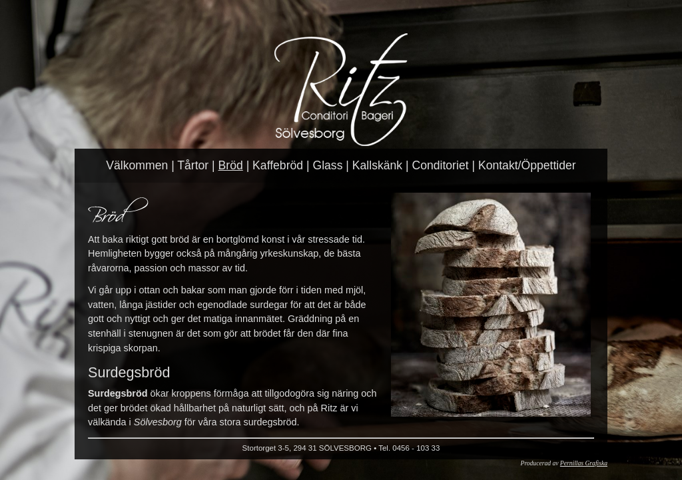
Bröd (230, 165)
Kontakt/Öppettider (527, 165)
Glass (327, 165)
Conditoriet (440, 165)
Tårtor (192, 165)
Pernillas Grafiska (583, 463)
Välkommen (137, 165)
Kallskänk (377, 165)
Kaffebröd (277, 165)
